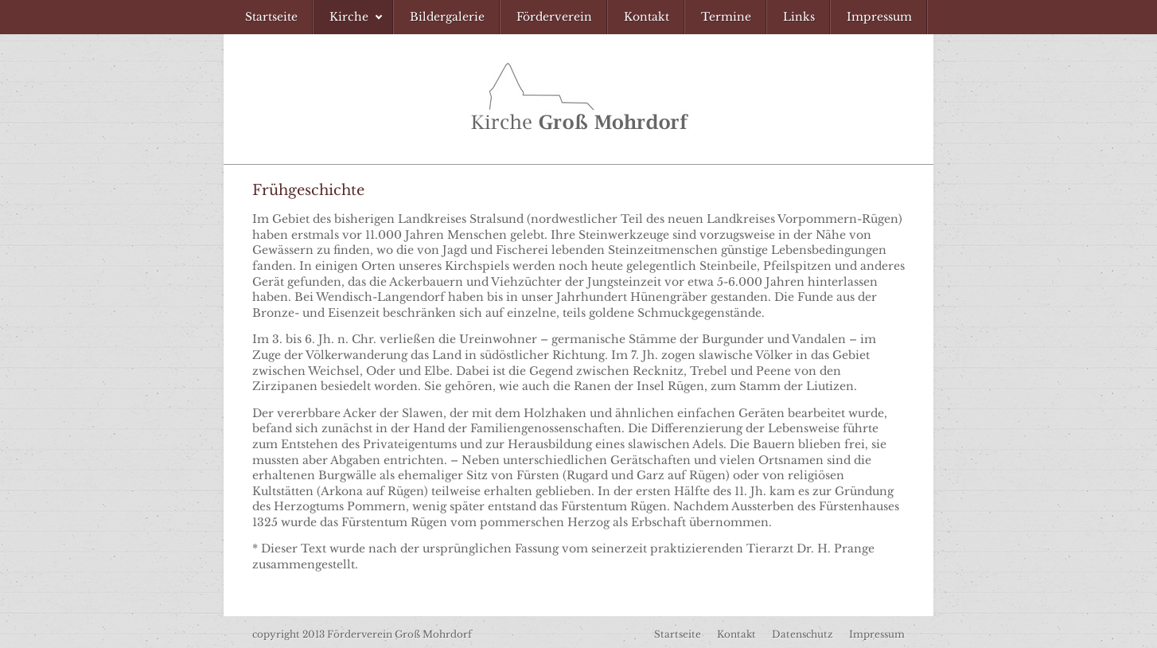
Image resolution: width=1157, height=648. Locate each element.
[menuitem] (271, 17)
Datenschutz (802, 634)
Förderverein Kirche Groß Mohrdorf (579, 99)
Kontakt (736, 634)
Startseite (677, 634)
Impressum (877, 634)
